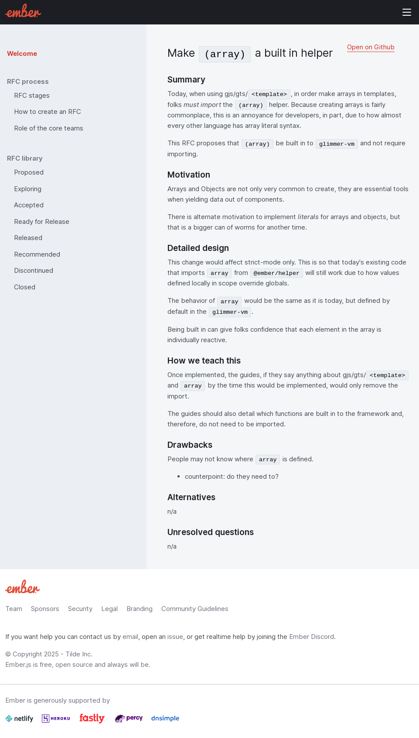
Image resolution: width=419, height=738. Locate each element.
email (130, 636)
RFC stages (32, 95)
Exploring (27, 189)
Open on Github (371, 47)
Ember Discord (311, 636)
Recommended (37, 254)
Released (28, 237)
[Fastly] (93, 722)
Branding (139, 608)
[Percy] (129, 722)
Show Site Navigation (406, 12)
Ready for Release (41, 221)
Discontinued (33, 270)
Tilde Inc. (78, 654)
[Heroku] (57, 722)
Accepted (29, 205)
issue (175, 636)
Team (13, 608)
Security (80, 608)
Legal (109, 608)
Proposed (29, 172)
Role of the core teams (48, 128)
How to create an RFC (47, 111)
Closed (24, 287)
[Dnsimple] (165, 722)
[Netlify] (20, 722)
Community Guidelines (194, 608)
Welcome (22, 53)
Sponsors (45, 608)
